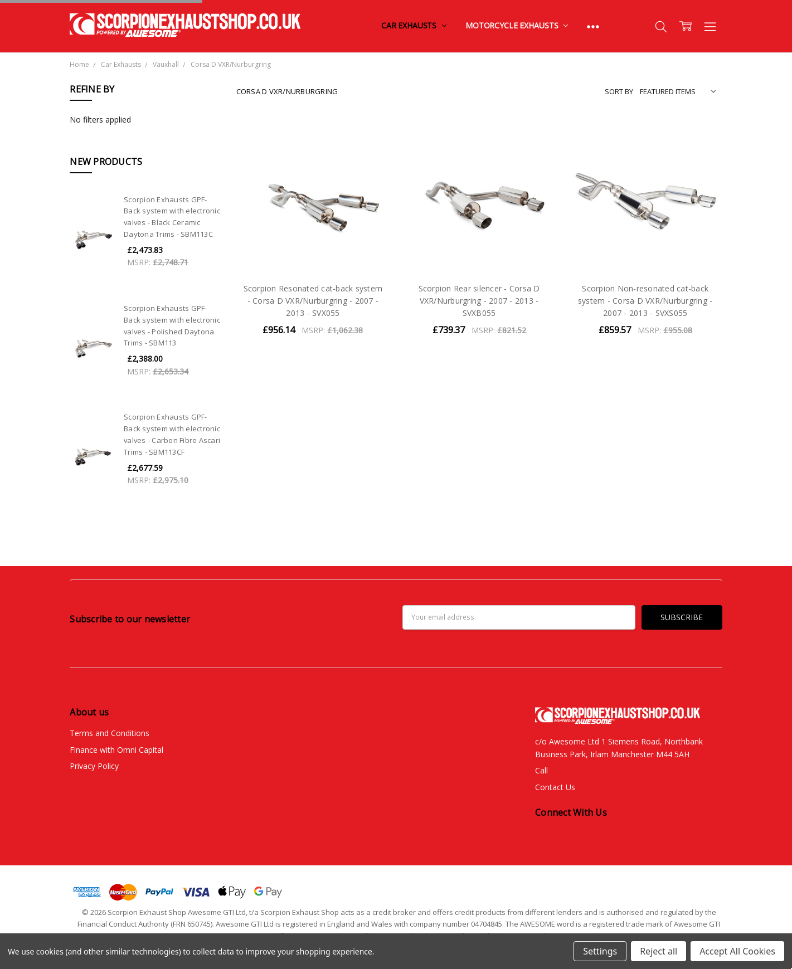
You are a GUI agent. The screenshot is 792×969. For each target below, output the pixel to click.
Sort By (619, 91)
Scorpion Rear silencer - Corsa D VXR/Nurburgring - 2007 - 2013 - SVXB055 (479, 301)
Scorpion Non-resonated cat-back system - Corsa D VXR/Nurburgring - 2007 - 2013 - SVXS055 (645, 301)
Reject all (658, 951)
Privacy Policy (94, 766)
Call (541, 770)
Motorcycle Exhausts (516, 25)
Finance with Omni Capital (116, 749)
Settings (600, 951)
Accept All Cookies (737, 951)
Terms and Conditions (109, 733)
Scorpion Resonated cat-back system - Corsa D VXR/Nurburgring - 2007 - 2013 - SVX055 (313, 301)
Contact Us (555, 787)
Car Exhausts (413, 25)
